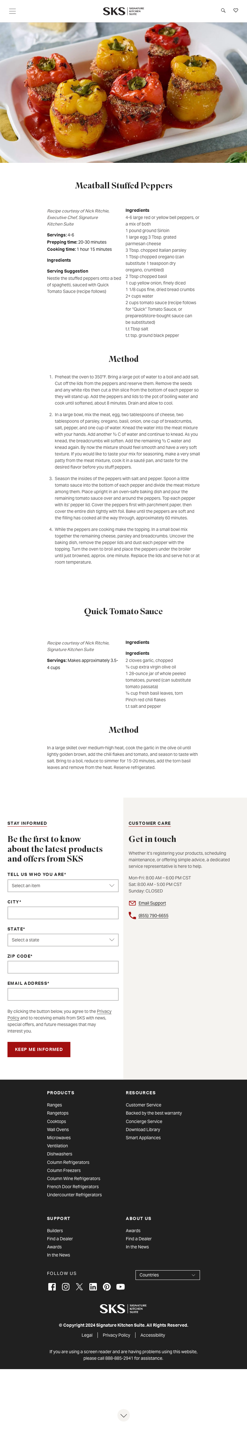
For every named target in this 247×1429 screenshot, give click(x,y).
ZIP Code (19, 957)
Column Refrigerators (68, 1162)
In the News (58, 1255)
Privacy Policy (116, 1335)
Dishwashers (59, 1154)
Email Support (152, 903)
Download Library (143, 1129)
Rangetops (58, 1113)
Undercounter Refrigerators (74, 1195)
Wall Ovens (58, 1129)
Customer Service (143, 1105)
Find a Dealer (60, 1239)
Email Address (27, 984)
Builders (55, 1230)
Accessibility (152, 1335)
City (13, 902)
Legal (87, 1335)
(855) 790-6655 (154, 915)
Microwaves (59, 1137)
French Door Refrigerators (73, 1186)
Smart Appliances (143, 1137)
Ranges (54, 1105)
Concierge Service (144, 1121)
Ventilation (57, 1146)
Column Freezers (64, 1170)
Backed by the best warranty (154, 1113)
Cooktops (56, 1121)
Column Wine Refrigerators (73, 1178)
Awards (54, 1247)
